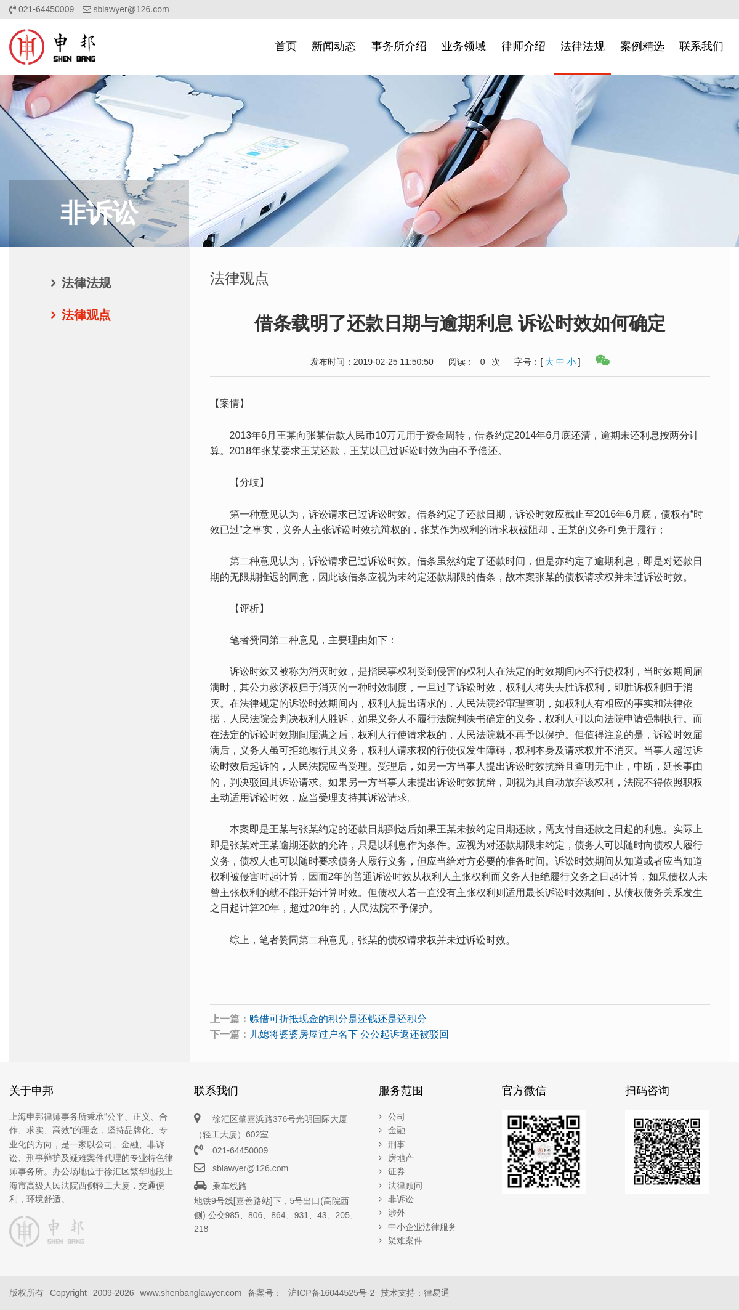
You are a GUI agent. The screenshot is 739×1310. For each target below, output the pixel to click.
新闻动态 (334, 46)
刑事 (396, 1144)
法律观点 (86, 315)
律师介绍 (523, 46)
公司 (396, 1116)
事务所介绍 (399, 46)
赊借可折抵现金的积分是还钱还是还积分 (338, 1019)
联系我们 (701, 46)
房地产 (401, 1158)
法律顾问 (405, 1185)
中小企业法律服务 (422, 1227)
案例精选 (642, 46)
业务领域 (464, 46)
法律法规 (582, 46)
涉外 (396, 1213)
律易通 (437, 1293)
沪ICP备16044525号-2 (331, 1293)
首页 (286, 46)
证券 (396, 1171)
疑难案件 (405, 1240)
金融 (396, 1130)
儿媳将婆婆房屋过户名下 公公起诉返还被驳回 (349, 1034)
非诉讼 (401, 1199)
